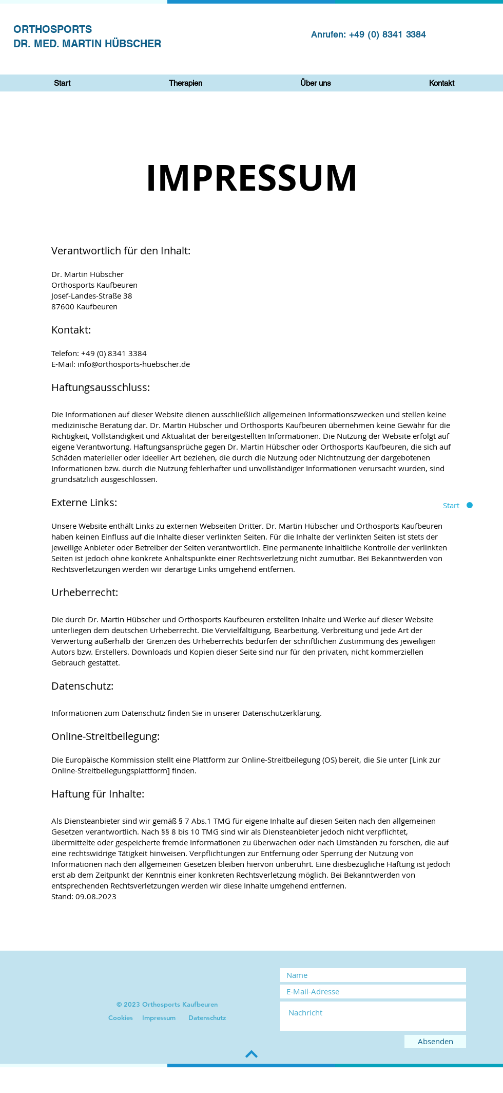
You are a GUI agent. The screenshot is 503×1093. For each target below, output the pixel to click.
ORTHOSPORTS (52, 29)
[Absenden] (435, 1041)
